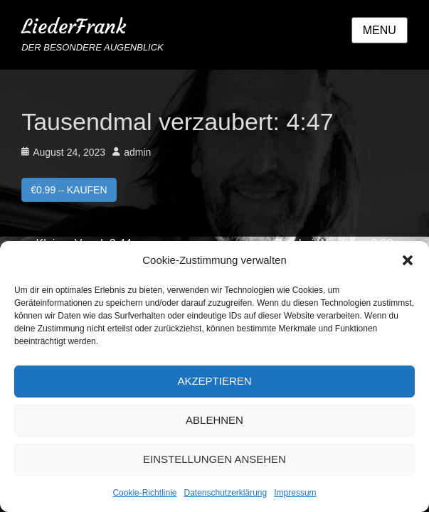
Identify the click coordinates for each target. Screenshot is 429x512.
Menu (379, 30)
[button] (408, 260)
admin (137, 152)
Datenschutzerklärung (225, 493)
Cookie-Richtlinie (144, 493)
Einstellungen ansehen (214, 459)
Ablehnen (214, 420)
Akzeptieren (214, 381)
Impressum (295, 493)
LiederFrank (73, 26)
